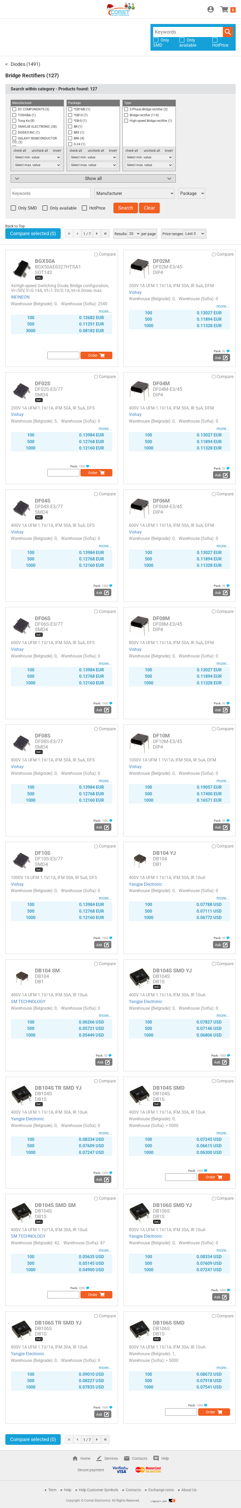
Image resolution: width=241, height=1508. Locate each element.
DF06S (42, 618)
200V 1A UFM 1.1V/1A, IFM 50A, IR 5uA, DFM (171, 285)
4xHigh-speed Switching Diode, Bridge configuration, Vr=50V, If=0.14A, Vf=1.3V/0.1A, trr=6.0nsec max (60, 288)
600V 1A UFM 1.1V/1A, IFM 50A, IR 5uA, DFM (171, 525)
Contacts (139, 1458)
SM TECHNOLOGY (28, 1001)
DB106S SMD (169, 1323)
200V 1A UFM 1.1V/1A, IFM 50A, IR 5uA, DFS (53, 408)
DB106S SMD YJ (172, 1205)
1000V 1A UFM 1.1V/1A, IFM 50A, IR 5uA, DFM (172, 760)
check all (20, 151)
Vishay (135, 292)
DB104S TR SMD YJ (58, 1088)
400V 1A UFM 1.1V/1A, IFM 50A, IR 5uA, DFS (53, 525)
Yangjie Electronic (145, 884)
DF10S (42, 853)
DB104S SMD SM (55, 1205)
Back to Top (15, 226)
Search (228, 32)
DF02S (42, 383)
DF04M (161, 383)
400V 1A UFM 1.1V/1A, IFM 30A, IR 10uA (167, 994)
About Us (189, 1490)
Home (85, 1458)
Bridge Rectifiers (25, 75)
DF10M (161, 735)
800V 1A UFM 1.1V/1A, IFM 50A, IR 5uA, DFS (53, 760)
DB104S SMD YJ (172, 970)
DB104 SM (47, 970)
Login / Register (210, 9)
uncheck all (40, 151)
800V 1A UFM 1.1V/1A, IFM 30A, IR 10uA (167, 1229)
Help (165, 1458)
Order (92, 355)
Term (52, 1490)
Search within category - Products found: (54, 88)
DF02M (161, 261)
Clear (149, 208)
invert (57, 151)
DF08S (42, 735)
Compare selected (33, 233)
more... (105, 311)
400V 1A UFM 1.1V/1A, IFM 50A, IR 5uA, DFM (171, 408)
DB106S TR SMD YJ (58, 1323)
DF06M (161, 501)
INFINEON (20, 297)
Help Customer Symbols (98, 1490)
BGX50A (45, 261)
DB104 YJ (164, 853)
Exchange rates (161, 1490)
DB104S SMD (169, 1088)
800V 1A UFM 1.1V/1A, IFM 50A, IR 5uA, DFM (171, 642)
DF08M (161, 618)
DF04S (42, 501)
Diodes (18, 64)
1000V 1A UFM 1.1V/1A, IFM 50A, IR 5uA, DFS (54, 877)
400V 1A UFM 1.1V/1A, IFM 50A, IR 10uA (167, 877)
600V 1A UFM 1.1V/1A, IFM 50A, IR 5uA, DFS (53, 642)
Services (111, 1458)
